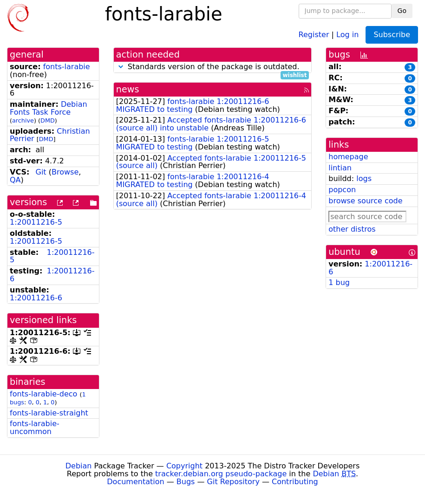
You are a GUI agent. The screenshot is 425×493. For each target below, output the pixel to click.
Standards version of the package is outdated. (212, 67)
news (127, 89)
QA (15, 179)
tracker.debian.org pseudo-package (221, 473)
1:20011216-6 (52, 274)
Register (314, 34)
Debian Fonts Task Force (48, 108)
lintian (340, 167)
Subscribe (391, 34)
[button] (120, 66)
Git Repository (233, 481)
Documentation (135, 481)
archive (23, 120)
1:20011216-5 (36, 222)
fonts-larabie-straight (49, 413)
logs (364, 178)
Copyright (184, 465)
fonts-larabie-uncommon (34, 427)
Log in (347, 34)
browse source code (365, 200)
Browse (65, 172)
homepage (348, 156)
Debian (78, 465)
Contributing (295, 481)
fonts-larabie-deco (43, 393)
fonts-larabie (66, 66)
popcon (342, 189)
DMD (47, 120)
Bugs (186, 481)
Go (402, 10)
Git (41, 172)
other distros (351, 229)
